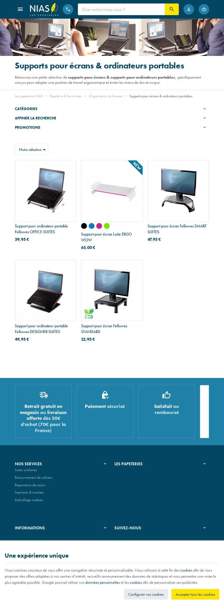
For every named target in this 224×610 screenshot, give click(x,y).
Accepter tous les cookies (195, 594)
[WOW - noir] (84, 226)
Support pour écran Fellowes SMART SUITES (177, 228)
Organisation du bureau (106, 96)
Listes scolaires (26, 472)
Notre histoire (124, 472)
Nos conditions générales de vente (40, 538)
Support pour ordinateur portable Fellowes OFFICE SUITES (41, 228)
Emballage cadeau (29, 502)
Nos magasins (125, 479)
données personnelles (102, 582)
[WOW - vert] (107, 226)
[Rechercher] (172, 9)
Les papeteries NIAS (29, 96)
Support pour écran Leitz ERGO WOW (106, 237)
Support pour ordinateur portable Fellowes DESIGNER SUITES (41, 328)
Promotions (27, 127)
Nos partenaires (126, 487)
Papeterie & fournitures (66, 96)
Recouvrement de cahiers (33, 479)
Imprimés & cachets (29, 494)
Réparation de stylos (30, 487)
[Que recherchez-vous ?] (121, 9)
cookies (186, 570)
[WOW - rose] (99, 226)
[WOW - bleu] (91, 226)
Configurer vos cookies (146, 594)
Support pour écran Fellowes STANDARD (104, 328)
